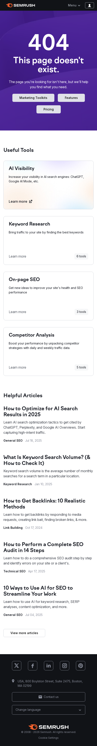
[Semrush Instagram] (64, 665)
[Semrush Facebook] (32, 665)
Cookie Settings (48, 737)
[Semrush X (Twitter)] (16, 665)
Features (71, 98)
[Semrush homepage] (20, 5)
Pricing (48, 109)
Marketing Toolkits (33, 98)
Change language (49, 709)
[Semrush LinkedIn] (48, 665)
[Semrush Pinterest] (80, 665)
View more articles (24, 633)
